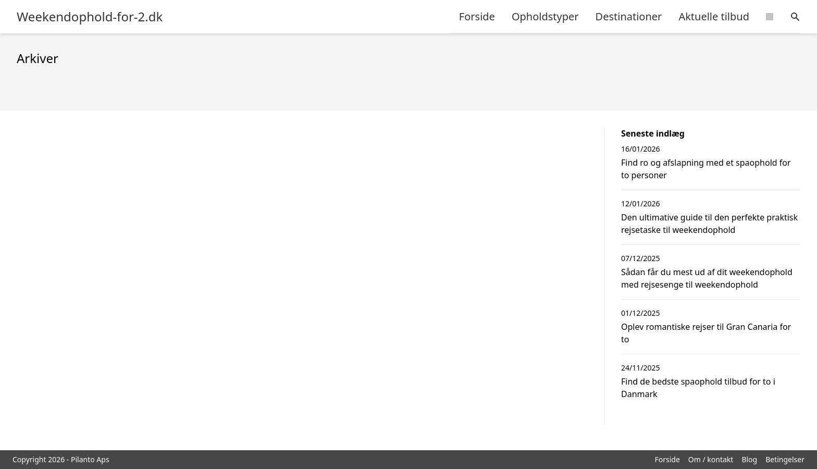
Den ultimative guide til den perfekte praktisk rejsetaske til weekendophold (709, 224)
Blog (749, 459)
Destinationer (629, 16)
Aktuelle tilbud (713, 16)
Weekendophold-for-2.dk (90, 16)
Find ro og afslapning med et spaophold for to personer (706, 169)
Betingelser (784, 459)
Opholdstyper (545, 16)
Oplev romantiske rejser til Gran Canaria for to (706, 333)
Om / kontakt (711, 459)
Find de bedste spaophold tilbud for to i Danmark (698, 388)
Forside (477, 16)
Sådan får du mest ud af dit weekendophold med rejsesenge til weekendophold (707, 278)
